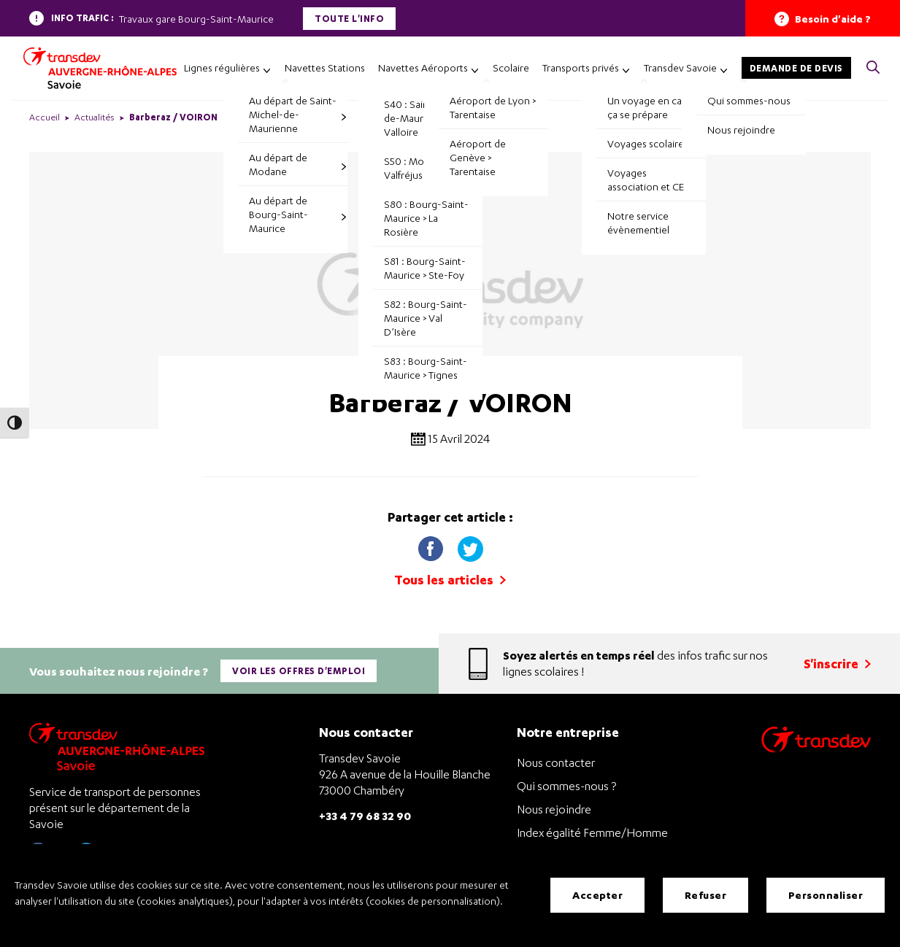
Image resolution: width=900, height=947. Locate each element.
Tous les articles (450, 579)
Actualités (94, 117)
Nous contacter (556, 760)
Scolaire (511, 67)
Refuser (706, 895)
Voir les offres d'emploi (299, 669)
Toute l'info (349, 18)
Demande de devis (796, 68)
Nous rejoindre (554, 806)
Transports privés (580, 67)
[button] (873, 68)
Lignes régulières (222, 67)
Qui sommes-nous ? (566, 783)
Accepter (597, 895)
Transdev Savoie (680, 67)
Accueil (44, 117)
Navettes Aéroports (423, 67)
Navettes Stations (325, 67)
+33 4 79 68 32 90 (365, 813)
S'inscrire (837, 662)
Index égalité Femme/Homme (592, 830)
